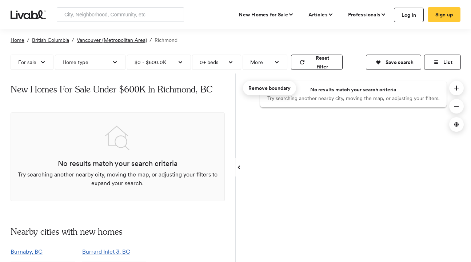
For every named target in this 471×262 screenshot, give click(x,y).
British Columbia (50, 40)
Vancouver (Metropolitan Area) (112, 40)
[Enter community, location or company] (120, 14)
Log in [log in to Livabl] (409, 15)
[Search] (176, 14)
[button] (393, 62)
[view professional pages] (367, 14)
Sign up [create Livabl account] (444, 14)
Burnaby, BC (27, 251)
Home (17, 40)
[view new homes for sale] (266, 14)
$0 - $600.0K (150, 62)
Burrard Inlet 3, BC (106, 251)
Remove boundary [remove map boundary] (269, 88)
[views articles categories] (321, 14)
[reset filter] (316, 62)
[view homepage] (28, 14)
